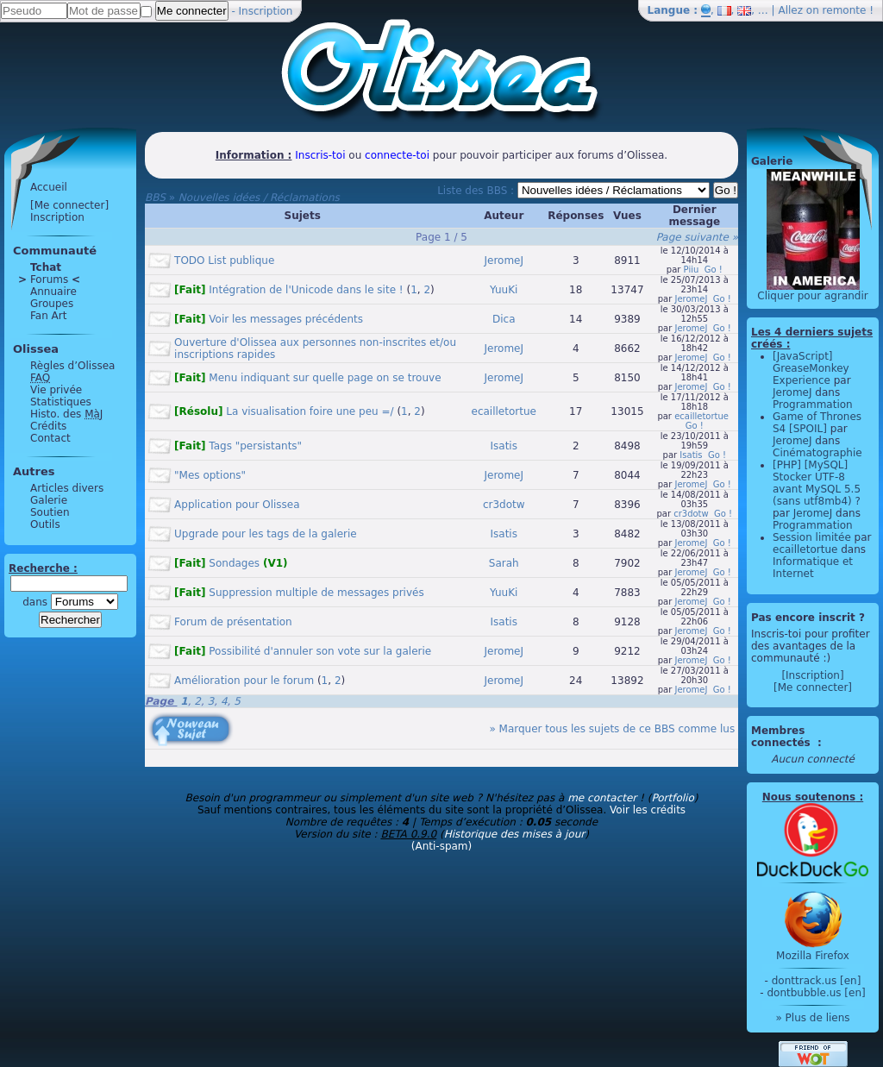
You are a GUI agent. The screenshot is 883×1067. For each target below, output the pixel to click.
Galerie (48, 500)
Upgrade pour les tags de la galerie (265, 534)
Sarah (504, 563)
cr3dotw (504, 505)
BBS (155, 197)
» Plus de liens (812, 1018)
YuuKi (503, 290)
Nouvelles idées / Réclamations (259, 197)
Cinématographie (817, 453)
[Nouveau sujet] (188, 717)
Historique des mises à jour (515, 834)
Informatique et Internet (813, 567)
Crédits (48, 426)
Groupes (51, 304)
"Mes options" (210, 475)
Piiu (691, 269)
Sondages (230, 563)
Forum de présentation (233, 622)
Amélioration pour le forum (244, 681)
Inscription (266, 11)
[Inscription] (812, 675)
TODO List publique (224, 260)
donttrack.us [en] (816, 981)
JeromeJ (503, 260)
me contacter (601, 798)
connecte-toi (397, 155)
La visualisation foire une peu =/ (283, 411)
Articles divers (66, 488)
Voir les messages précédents (268, 319)
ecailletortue (504, 411)
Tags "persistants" (238, 446)
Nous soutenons (808, 797)
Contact (50, 438)
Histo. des (66, 414)
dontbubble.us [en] (816, 993)
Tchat (45, 267)
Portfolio (672, 798)
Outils (45, 524)
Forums (49, 279)
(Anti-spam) (441, 846)
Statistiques (60, 402)
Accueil (48, 187)
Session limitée (812, 537)
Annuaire (53, 292)
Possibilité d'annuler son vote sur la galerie (302, 651)
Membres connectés (782, 737)
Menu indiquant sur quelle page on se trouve (307, 378)
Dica (504, 319)
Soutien (50, 512)
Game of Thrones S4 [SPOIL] (817, 423)
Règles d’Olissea (72, 366)
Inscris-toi (320, 155)
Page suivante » (697, 237)
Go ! (714, 269)
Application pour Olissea (237, 505)
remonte (845, 10)
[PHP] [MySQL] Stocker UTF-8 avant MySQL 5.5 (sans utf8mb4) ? (817, 483)
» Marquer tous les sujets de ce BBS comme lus (612, 729)
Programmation (813, 405)
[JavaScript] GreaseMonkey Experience (811, 368)
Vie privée (56, 390)
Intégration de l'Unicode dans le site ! (289, 290)
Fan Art (48, 316)
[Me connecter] (69, 205)
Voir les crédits (648, 810)
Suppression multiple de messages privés (299, 593)
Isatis (504, 446)
